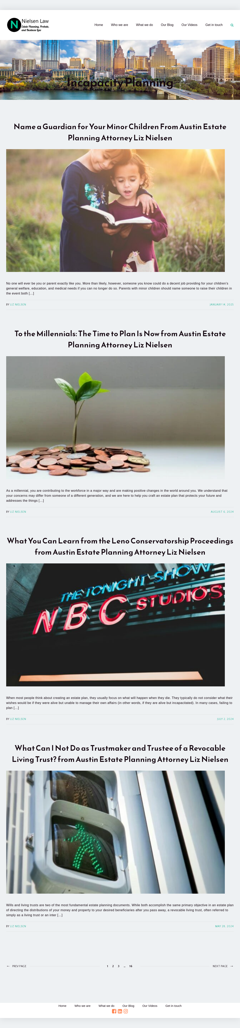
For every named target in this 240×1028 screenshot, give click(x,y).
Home (98, 25)
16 (130, 966)
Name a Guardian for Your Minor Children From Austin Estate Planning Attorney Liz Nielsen (120, 132)
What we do (144, 25)
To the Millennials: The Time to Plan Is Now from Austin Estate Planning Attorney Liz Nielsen (120, 339)
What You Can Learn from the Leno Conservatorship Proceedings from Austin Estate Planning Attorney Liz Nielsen (120, 546)
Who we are (119, 25)
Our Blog (167, 25)
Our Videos (189, 25)
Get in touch (214, 25)
